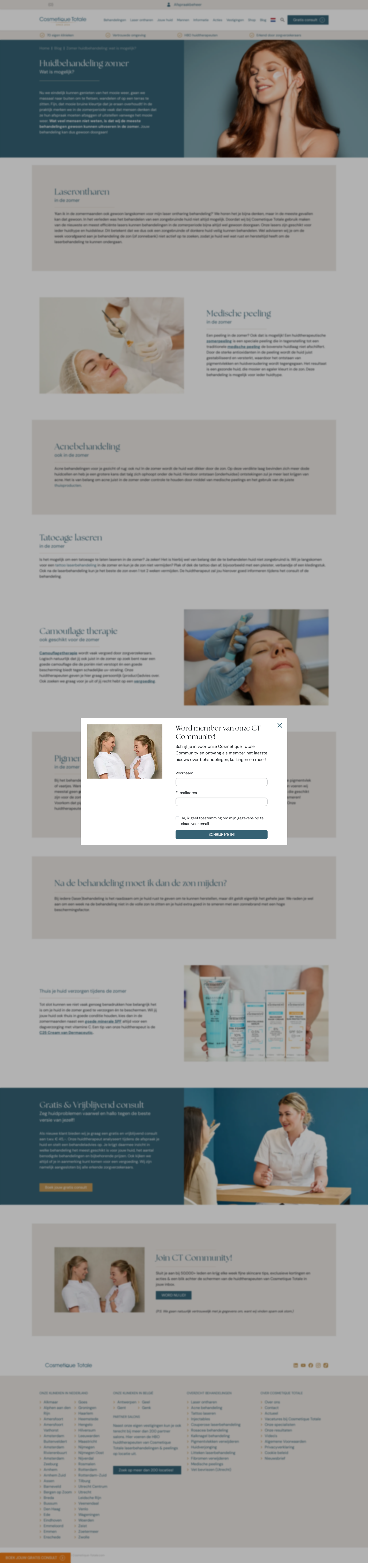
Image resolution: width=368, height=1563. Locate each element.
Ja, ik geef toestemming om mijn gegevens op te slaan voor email (222, 821)
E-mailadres (186, 792)
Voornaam (184, 773)
